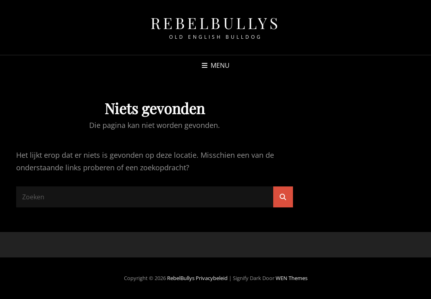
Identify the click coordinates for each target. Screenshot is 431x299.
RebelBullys (216, 23)
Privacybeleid (212, 278)
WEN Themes (292, 278)
